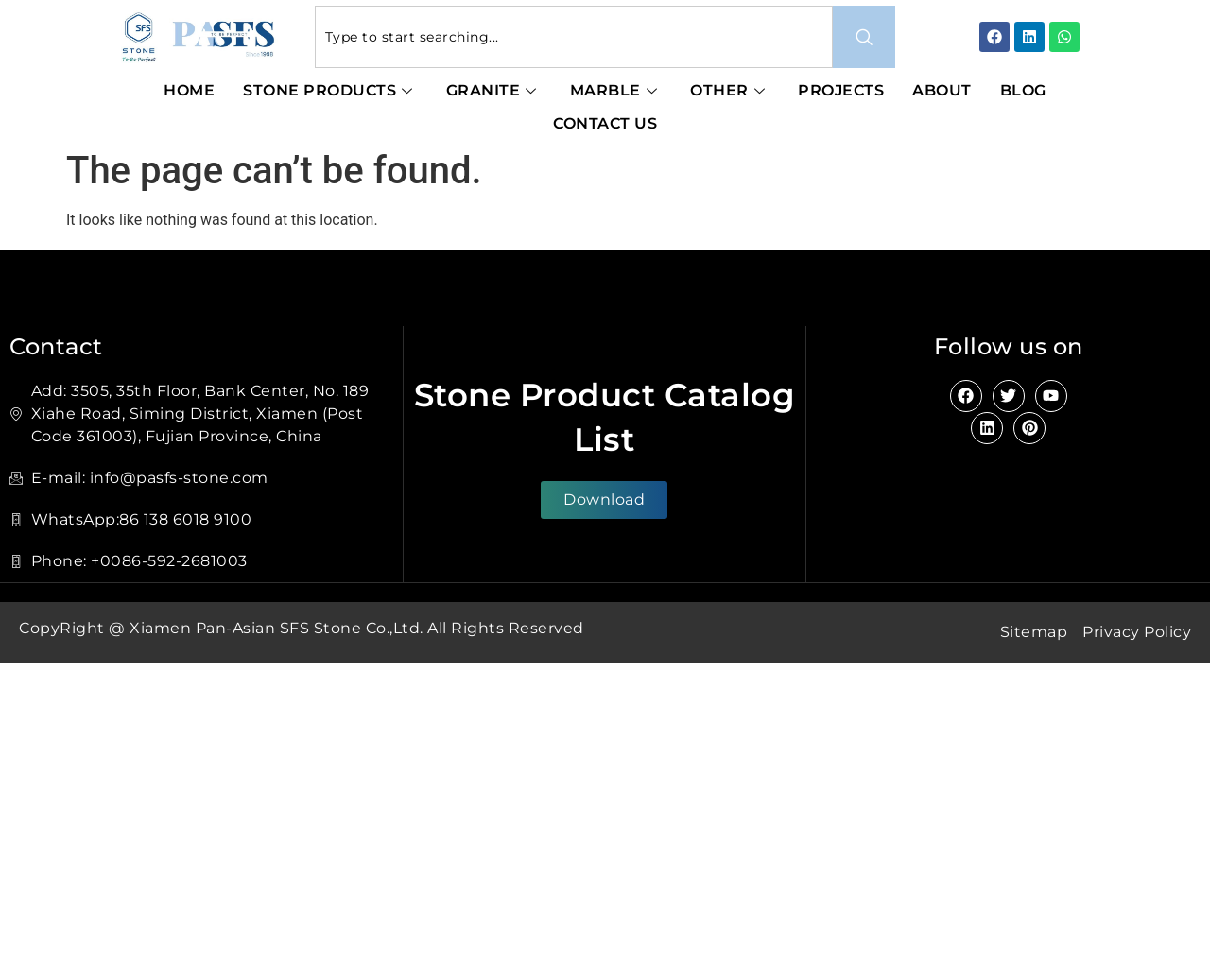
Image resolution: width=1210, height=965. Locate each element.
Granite (494, 90)
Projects (841, 90)
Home (189, 90)
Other (729, 90)
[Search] (864, 37)
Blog (1023, 90)
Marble (616, 90)
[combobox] (574, 37)
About (942, 90)
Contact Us (605, 123)
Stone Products (330, 90)
